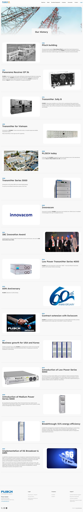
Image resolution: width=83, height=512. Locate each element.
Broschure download (74, 496)
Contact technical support (75, 494)
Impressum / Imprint (32, 494)
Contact (76, 2)
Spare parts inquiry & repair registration (76, 501)
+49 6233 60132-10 (5, 501)
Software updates (74, 498)
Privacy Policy (31, 496)
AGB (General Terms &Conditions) (33, 499)
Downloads (70, 2)
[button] (43, 2)
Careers (53, 496)
